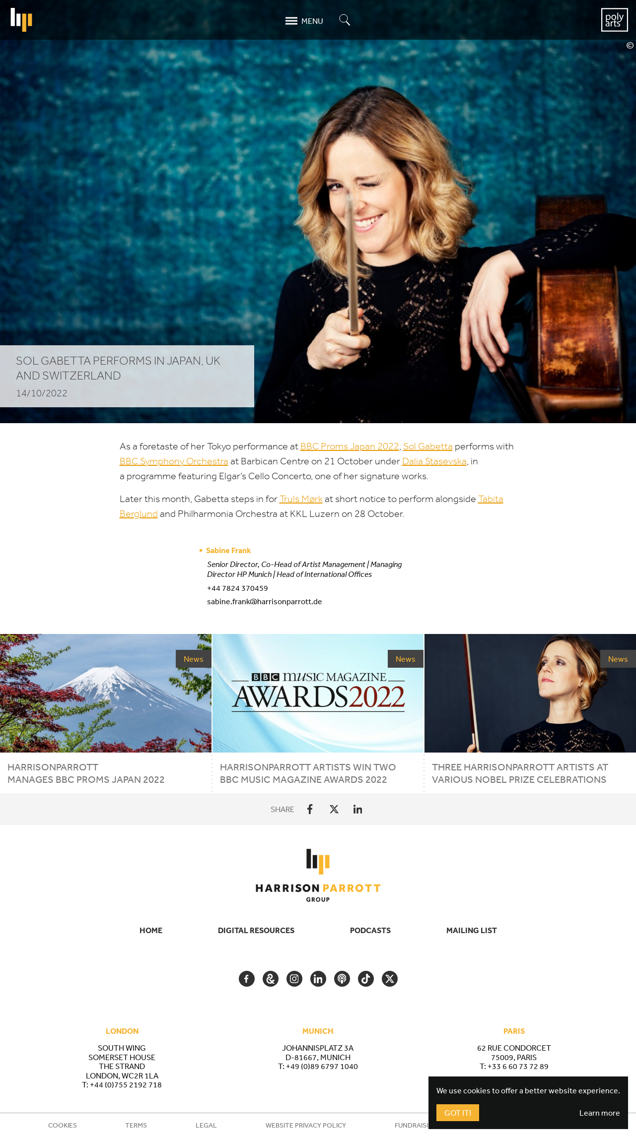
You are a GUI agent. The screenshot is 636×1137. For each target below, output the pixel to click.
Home (151, 930)
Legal (206, 1125)
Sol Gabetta (428, 446)
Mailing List (471, 930)
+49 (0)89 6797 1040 (322, 1066)
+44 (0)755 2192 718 (126, 1084)
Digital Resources (256, 930)
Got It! (457, 1113)
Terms (136, 1125)
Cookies (62, 1125)
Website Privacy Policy (306, 1125)
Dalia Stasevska (434, 461)
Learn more (599, 1112)
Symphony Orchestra (174, 461)
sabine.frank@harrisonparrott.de (264, 601)
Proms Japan (349, 446)
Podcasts (370, 930)
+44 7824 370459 (237, 588)
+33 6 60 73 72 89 (518, 1066)
